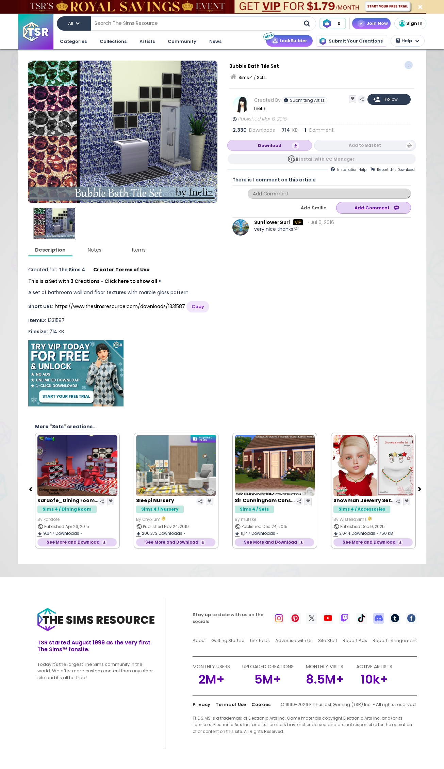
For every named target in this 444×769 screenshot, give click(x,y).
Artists (147, 41)
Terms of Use (231, 704)
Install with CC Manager (327, 159)
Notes (94, 249)
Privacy (201, 704)
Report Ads (355, 640)
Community (182, 41)
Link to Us (260, 640)
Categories (73, 41)
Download (269, 145)
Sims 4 (246, 77)
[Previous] (31, 488)
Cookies (260, 704)
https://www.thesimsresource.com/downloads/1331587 (120, 306)
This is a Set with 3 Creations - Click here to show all (92, 281)
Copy (198, 306)
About (199, 640)
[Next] (420, 488)
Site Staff (327, 640)
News (215, 41)
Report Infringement (395, 640)
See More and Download (73, 542)
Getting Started (228, 640)
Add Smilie (313, 208)
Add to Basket (365, 145)
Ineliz (260, 108)
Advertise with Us (294, 640)
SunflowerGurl (272, 222)
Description (50, 249)
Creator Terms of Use (121, 269)
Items (139, 249)
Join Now (377, 23)
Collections (113, 41)
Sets (261, 77)
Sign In (410, 23)
